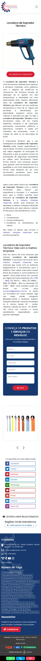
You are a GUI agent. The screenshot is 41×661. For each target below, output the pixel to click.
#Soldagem (14, 609)
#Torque (27, 609)
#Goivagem (28, 594)
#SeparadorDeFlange (24, 606)
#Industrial (14, 600)
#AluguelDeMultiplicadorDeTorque (12, 572)
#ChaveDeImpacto (21, 582)
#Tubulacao (34, 612)
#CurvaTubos (19, 594)
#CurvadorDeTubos (7, 591)
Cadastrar (10, 629)
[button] (17, 448)
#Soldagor (5, 609)
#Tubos (27, 612)
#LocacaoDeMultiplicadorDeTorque (12, 603)
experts (27, 652)
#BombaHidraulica (7, 582)
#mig (32, 603)
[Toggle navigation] (37, 7)
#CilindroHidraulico (15, 585)
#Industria (5, 600)
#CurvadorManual (7, 594)
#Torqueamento (17, 612)
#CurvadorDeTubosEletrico (23, 591)
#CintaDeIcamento (7, 588)
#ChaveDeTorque (33, 582)
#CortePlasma (20, 588)
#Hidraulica (5, 597)
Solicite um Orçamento (20, 74)
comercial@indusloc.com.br (15, 291)
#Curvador (29, 588)
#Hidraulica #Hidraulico (18, 597)
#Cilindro (5, 585)
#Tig (21, 609)
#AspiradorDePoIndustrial (9, 578)
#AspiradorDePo (27, 575)
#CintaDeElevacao (28, 585)
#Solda (35, 606)
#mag (26, 603)
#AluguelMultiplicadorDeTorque (11, 575)
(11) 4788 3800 (8, 553)
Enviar (20, 388)
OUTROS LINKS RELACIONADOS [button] (22, 516)
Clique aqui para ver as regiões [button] (19, 525)
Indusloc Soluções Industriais (17, 232)
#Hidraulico (31, 597)
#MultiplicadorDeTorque (9, 606)
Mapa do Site (6, 562)
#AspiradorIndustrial (25, 578)
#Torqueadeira (6, 612)
